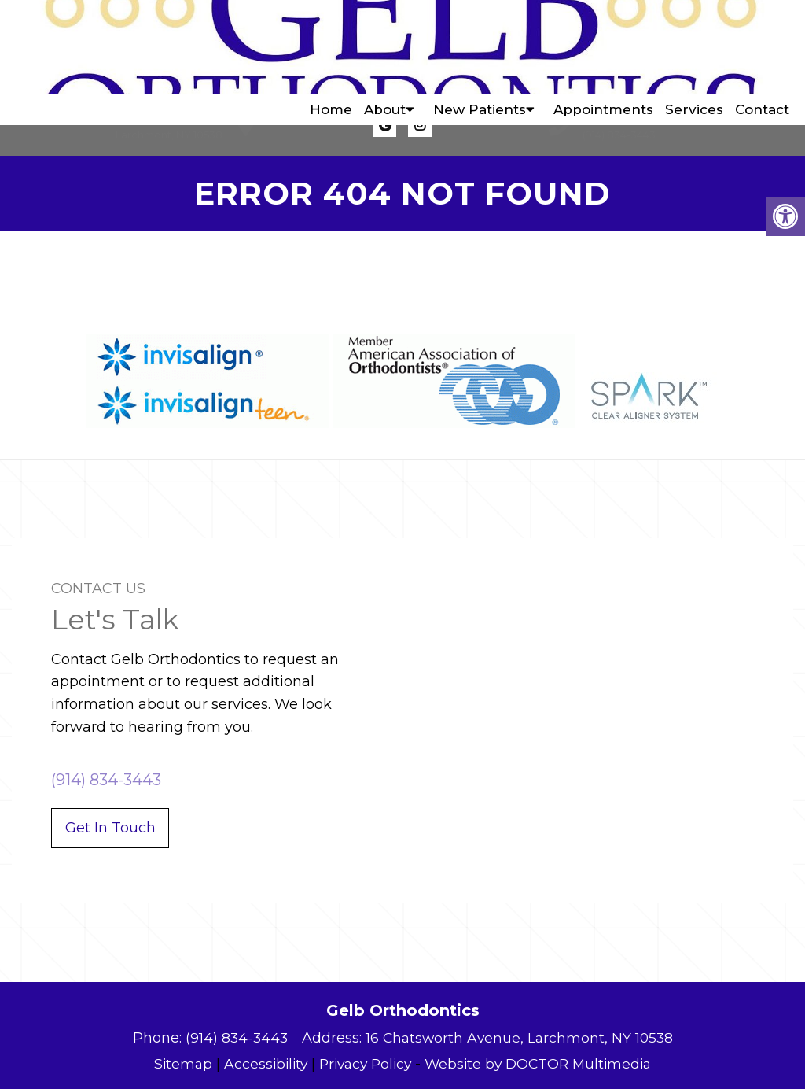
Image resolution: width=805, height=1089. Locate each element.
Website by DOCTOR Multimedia (543, 1063)
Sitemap (174, 1063)
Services (694, 47)
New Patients (479, 47)
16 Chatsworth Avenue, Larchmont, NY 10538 (520, 1038)
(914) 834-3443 (619, 134)
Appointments (603, 47)
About (385, 47)
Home (331, 47)
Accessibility (259, 1063)
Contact (762, 47)
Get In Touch (110, 827)
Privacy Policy (363, 1063)
